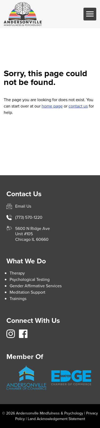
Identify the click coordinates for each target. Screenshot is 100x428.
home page (52, 106)
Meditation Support (27, 292)
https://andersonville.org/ (26, 378)
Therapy (17, 273)
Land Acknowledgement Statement (56, 419)
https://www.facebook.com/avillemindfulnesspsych (23, 333)
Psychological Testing (30, 279)
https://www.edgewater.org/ (71, 377)
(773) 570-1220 (28, 217)
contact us (78, 106)
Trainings (18, 299)
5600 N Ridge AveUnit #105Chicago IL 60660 (32, 234)
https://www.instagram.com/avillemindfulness (10, 333)
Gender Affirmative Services (36, 286)
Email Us (23, 206)
